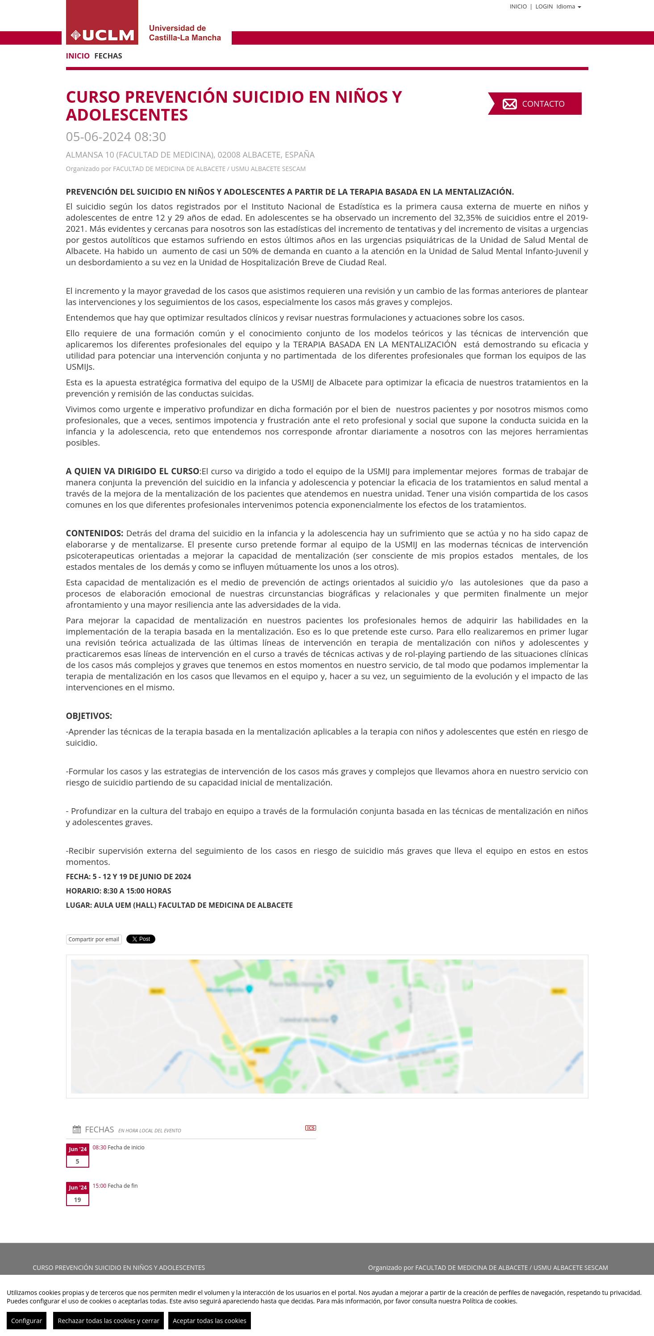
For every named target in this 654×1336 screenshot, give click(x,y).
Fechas (108, 55)
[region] (327, 1305)
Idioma (569, 6)
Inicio (518, 6)
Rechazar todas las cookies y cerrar (108, 1320)
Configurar (26, 1320)
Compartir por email (94, 939)
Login (544, 6)
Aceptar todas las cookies (209, 1320)
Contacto (543, 103)
